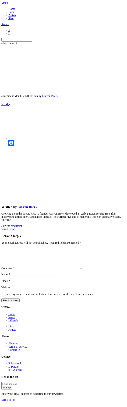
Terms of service (17, 350)
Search (5, 24)
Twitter (13, 370)
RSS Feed (15, 373)
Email (5, 285)
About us (13, 347)
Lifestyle (13, 324)
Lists (11, 12)
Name (5, 278)
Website (5, 291)
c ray (5, 103)
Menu (4, 2)
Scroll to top (8, 229)
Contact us (14, 353)
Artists (12, 15)
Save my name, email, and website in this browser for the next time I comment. (50, 298)
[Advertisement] (64, 69)
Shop (11, 18)
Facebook (15, 367)
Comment (8, 272)
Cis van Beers (50, 95)
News (11, 321)
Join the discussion (12, 225)
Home (11, 8)
